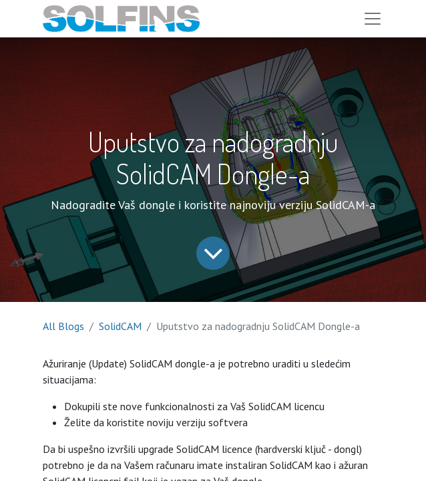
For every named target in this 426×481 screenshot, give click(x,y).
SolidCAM (120, 326)
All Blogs (63, 326)
